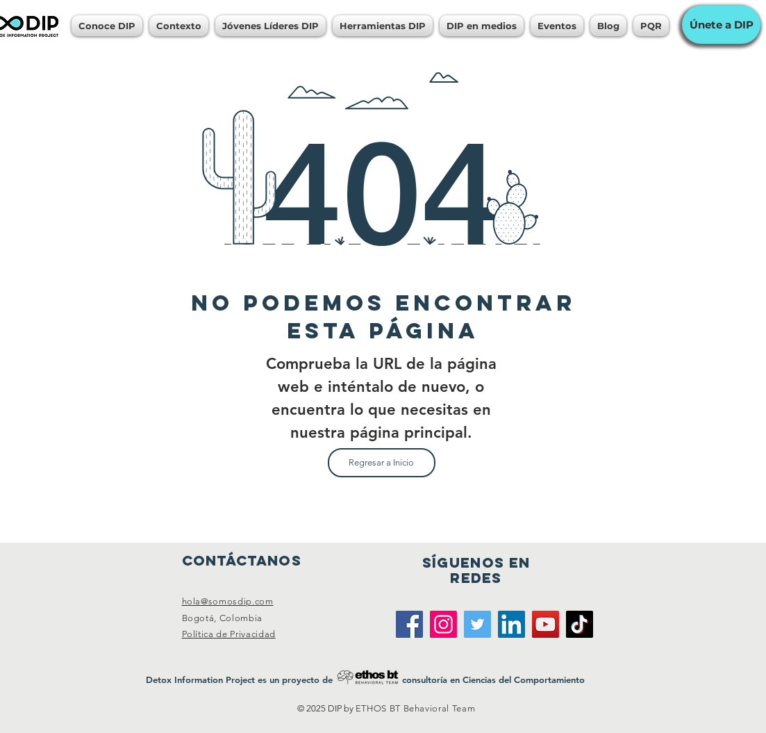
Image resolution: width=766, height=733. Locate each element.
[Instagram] (443, 624)
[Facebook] (409, 624)
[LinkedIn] (511, 624)
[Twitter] (477, 624)
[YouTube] (545, 624)
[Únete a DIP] (721, 25)
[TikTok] (579, 624)
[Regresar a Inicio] (381, 462)
